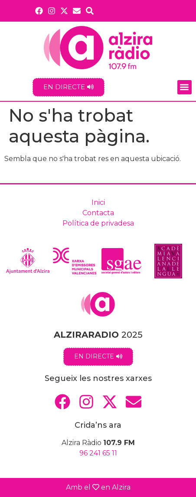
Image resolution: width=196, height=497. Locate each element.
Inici (98, 202)
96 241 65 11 (98, 453)
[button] (184, 87)
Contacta (98, 213)
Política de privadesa (98, 223)
